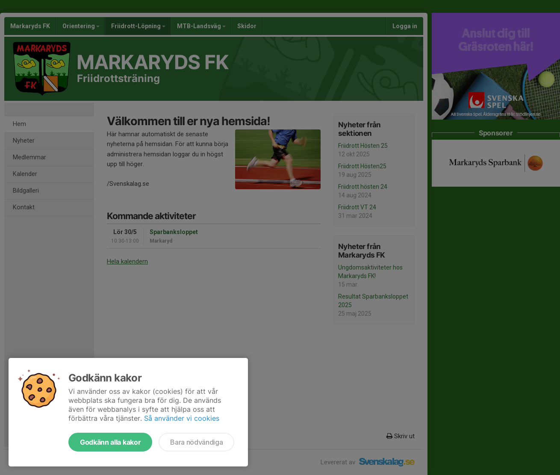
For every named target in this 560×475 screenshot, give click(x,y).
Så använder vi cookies (181, 418)
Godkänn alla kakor (110, 442)
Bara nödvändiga (196, 442)
